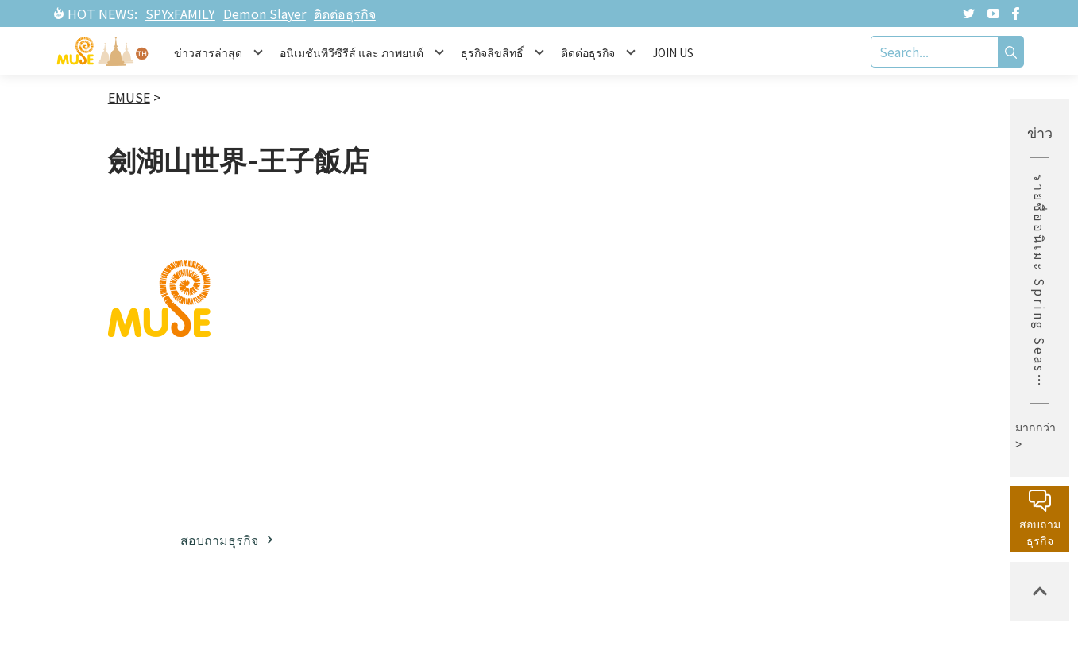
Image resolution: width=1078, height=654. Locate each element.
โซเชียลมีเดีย (459, 413)
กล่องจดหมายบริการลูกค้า (904, 336)
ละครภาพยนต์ (609, 448)
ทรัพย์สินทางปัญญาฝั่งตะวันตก (610, 397)
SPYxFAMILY (180, 13)
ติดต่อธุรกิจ (345, 13)
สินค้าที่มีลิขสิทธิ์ (763, 434)
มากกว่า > (1035, 436)
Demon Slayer (264, 13)
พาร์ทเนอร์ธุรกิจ (468, 383)
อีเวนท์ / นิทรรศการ (747, 394)
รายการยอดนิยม (603, 488)
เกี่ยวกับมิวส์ (455, 325)
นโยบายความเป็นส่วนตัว (903, 437)
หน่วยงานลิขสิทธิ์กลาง (899, 387)
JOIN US (673, 52)
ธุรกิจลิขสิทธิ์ (457, 354)
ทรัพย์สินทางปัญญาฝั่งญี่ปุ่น (608, 336)
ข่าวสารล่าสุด (755, 325)
